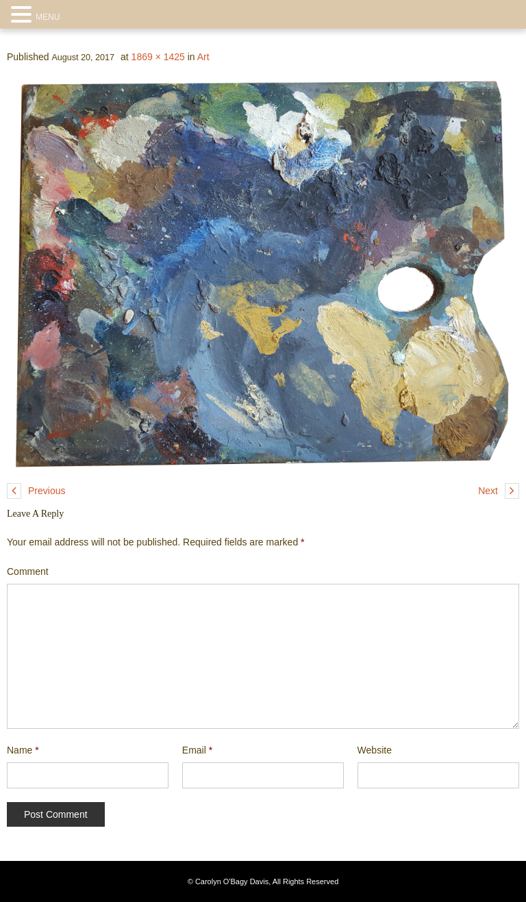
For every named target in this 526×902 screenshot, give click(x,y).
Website (375, 750)
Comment (28, 571)
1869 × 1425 (158, 56)
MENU (48, 17)
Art (203, 56)
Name (23, 750)
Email (197, 750)
